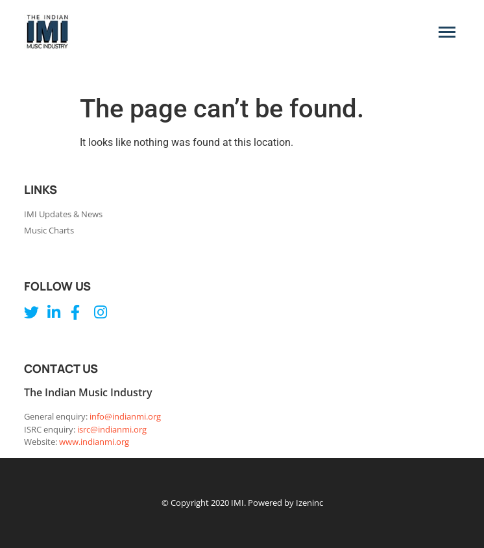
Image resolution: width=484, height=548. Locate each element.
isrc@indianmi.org (112, 429)
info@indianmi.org (125, 416)
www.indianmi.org (94, 441)
